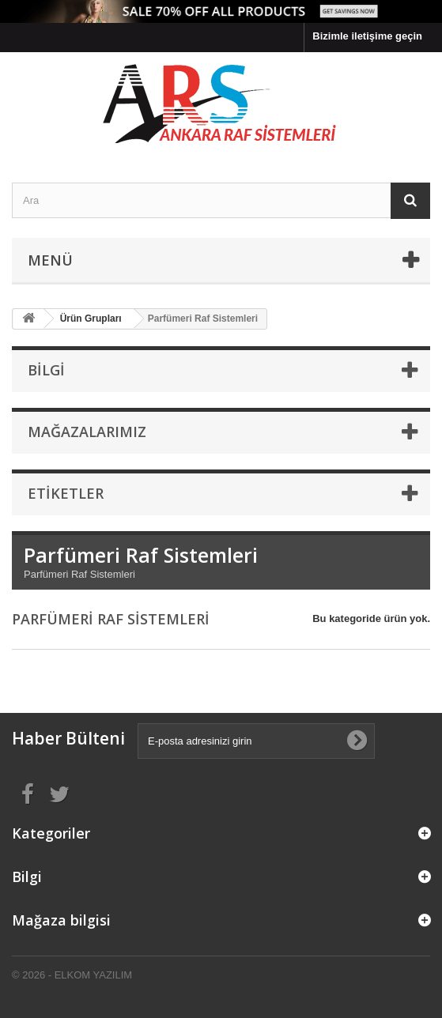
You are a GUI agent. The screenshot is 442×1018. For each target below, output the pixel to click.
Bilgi (46, 369)
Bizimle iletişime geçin (367, 36)
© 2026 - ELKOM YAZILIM (72, 975)
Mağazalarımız (87, 431)
